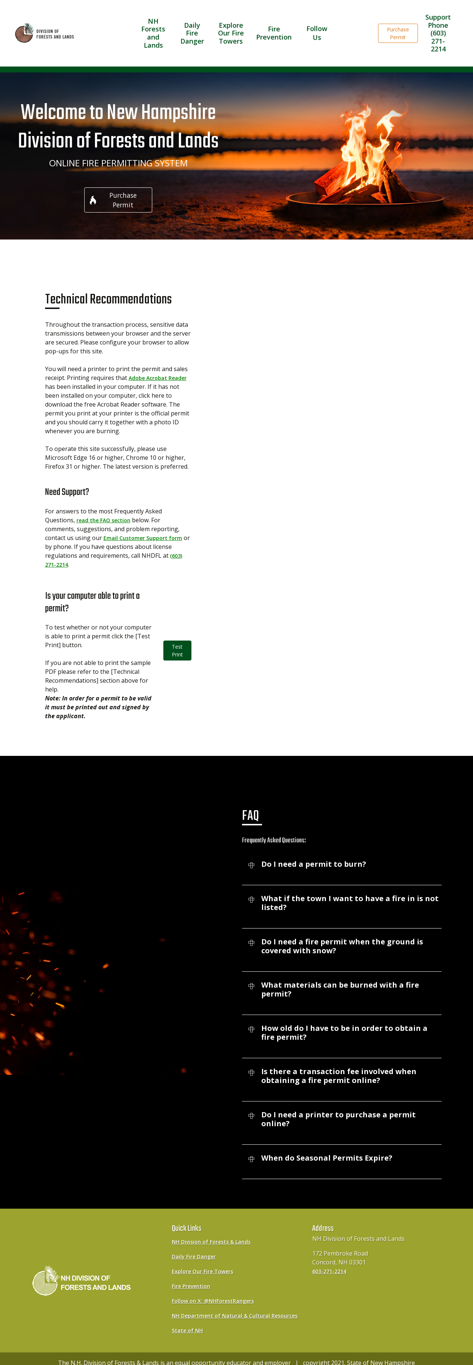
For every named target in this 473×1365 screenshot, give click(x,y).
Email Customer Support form (145, 521)
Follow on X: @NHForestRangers (218, 1284)
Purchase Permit (398, 23)
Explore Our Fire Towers (235, 23)
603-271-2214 (331, 1254)
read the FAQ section (107, 503)
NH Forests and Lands (154, 23)
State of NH (189, 1322)
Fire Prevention (275, 23)
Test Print (177, 633)
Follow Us (316, 22)
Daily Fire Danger (195, 23)
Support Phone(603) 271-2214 (438, 23)
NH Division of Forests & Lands (215, 1224)
